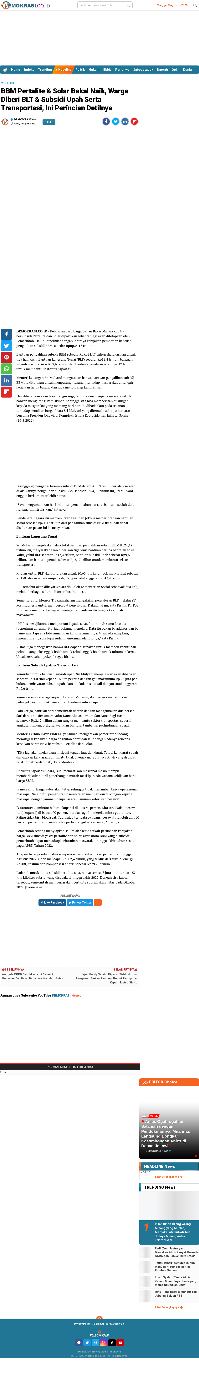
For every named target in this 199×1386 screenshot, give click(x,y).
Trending (45, 69)
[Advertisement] (100, 37)
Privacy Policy (82, 1323)
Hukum (94, 69)
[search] (105, 5)
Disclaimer (98, 1323)
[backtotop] (99, 1319)
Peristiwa (122, 69)
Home (15, 69)
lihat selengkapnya (169, 1177)
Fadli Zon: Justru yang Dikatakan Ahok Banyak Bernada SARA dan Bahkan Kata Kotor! (177, 1252)
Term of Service (115, 1323)
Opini (175, 69)
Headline (64, 69)
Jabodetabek (143, 69)
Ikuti (49, 122)
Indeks (29, 69)
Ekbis (107, 69)
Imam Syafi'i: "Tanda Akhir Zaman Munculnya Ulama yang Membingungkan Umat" (175, 1281)
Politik (80, 69)
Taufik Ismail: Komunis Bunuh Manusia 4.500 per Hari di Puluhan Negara (175, 1266)
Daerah (162, 69)
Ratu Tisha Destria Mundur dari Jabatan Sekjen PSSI (176, 1293)
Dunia (187, 69)
